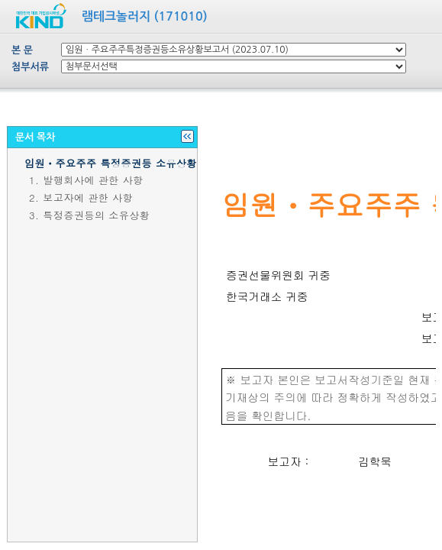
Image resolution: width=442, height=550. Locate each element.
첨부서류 (30, 67)
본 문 (22, 50)
